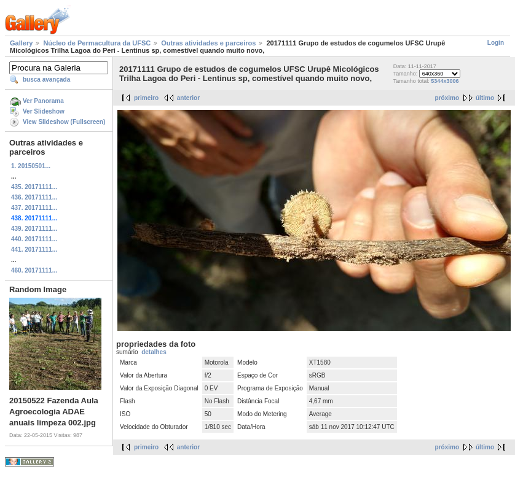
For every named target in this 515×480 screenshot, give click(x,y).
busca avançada (46, 79)
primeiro (146, 98)
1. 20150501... (30, 166)
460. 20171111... (34, 270)
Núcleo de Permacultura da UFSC (97, 43)
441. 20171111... (34, 249)
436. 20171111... (34, 197)
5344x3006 (444, 81)
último (485, 98)
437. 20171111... (34, 207)
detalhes (154, 352)
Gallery (21, 43)
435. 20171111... (34, 187)
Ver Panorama (43, 101)
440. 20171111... (34, 239)
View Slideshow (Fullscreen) (64, 121)
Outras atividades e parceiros (208, 43)
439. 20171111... (34, 228)
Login (495, 42)
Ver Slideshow (44, 111)
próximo (447, 98)
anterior (188, 98)
